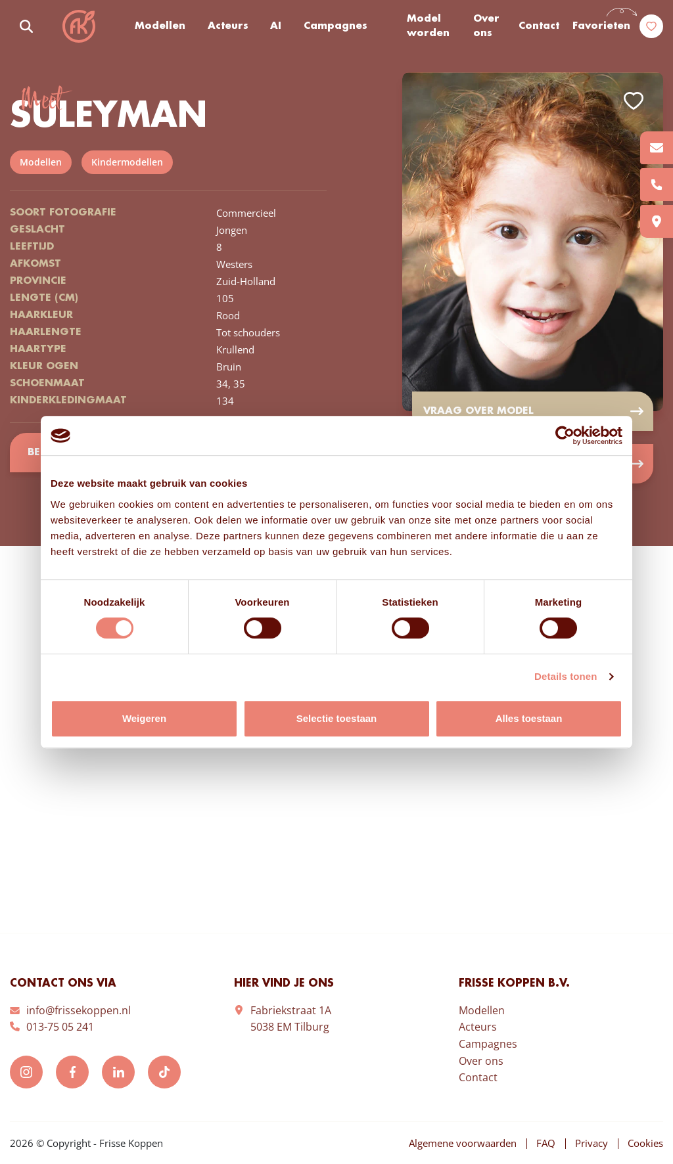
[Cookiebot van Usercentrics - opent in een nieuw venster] (564, 435)
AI (275, 26)
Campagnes (335, 26)
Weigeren (144, 718)
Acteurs (228, 26)
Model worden (428, 26)
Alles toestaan (529, 718)
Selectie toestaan (336, 718)
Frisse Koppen (78, 26)
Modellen (160, 26)
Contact (539, 26)
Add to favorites (633, 101)
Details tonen (565, 676)
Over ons (486, 26)
